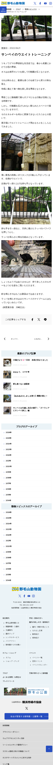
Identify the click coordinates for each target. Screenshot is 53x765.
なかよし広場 (37, 630)
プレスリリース (8, 681)
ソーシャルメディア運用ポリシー (15, 744)
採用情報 (6, 725)
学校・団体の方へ (36, 618)
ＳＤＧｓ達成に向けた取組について (16, 751)
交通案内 (9, 630)
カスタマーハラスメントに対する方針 (17, 757)
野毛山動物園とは (12, 623)
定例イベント (37, 661)
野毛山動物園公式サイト (13, 3)
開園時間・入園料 (12, 626)
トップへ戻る (49, 749)
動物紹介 (35, 634)
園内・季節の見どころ (40, 627)
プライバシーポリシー (11, 732)
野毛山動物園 (26, 589)
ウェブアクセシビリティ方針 (13, 738)
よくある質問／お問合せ (12, 677)
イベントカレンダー (39, 665)
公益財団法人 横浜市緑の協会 (26, 702)
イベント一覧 (37, 657)
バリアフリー (11, 641)
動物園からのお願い (13, 645)
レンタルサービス (12, 637)
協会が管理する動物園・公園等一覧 (26, 716)
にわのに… (38, 339)
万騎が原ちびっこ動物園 (38, 673)
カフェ (8, 657)
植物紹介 (35, 638)
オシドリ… (15, 339)
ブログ (5, 673)
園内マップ (10, 634)
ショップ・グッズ (12, 661)
